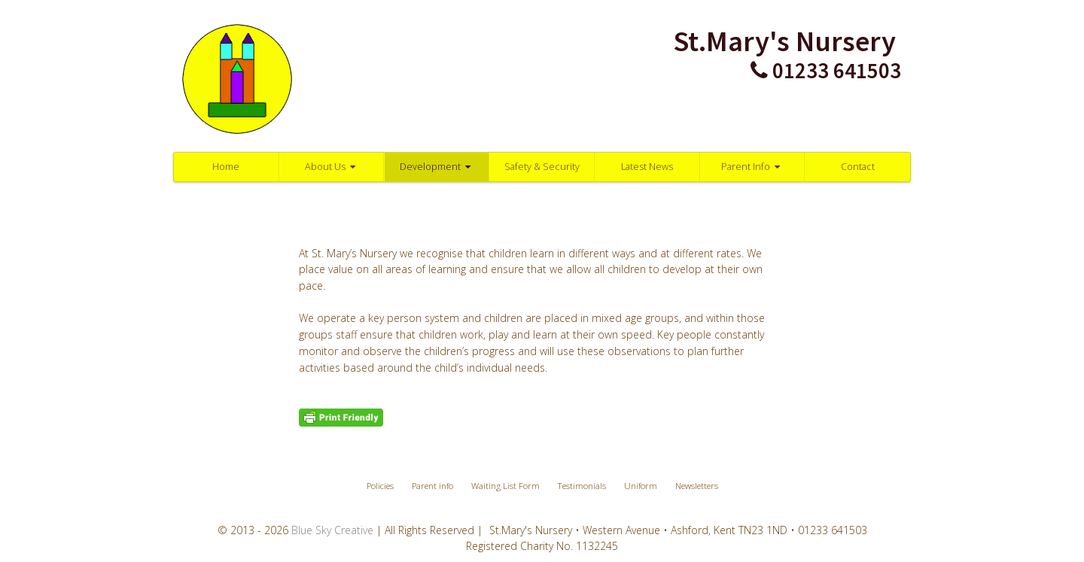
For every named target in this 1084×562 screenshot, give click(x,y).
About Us (332, 166)
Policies (380, 485)
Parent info (432, 485)
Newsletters (696, 485)
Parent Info (752, 166)
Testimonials (582, 485)
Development (437, 166)
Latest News (647, 166)
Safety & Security (542, 166)
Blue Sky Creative (332, 530)
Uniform (640, 485)
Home (225, 166)
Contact (858, 166)
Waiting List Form (505, 485)
